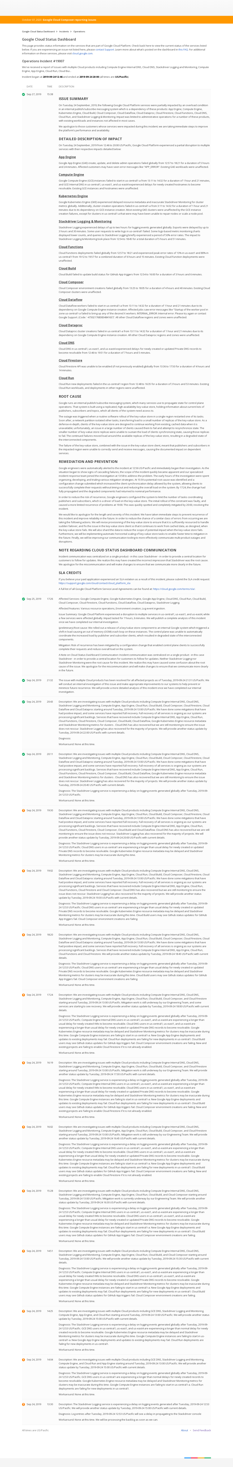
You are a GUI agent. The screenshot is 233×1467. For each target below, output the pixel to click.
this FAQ (183, 49)
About (184, 1430)
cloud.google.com (82, 53)
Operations (79, 31)
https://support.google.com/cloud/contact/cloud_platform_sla (94, 583)
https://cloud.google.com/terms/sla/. (174, 589)
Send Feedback (202, 1430)
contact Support (104, 49)
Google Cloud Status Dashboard (38, 31)
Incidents (64, 31)
